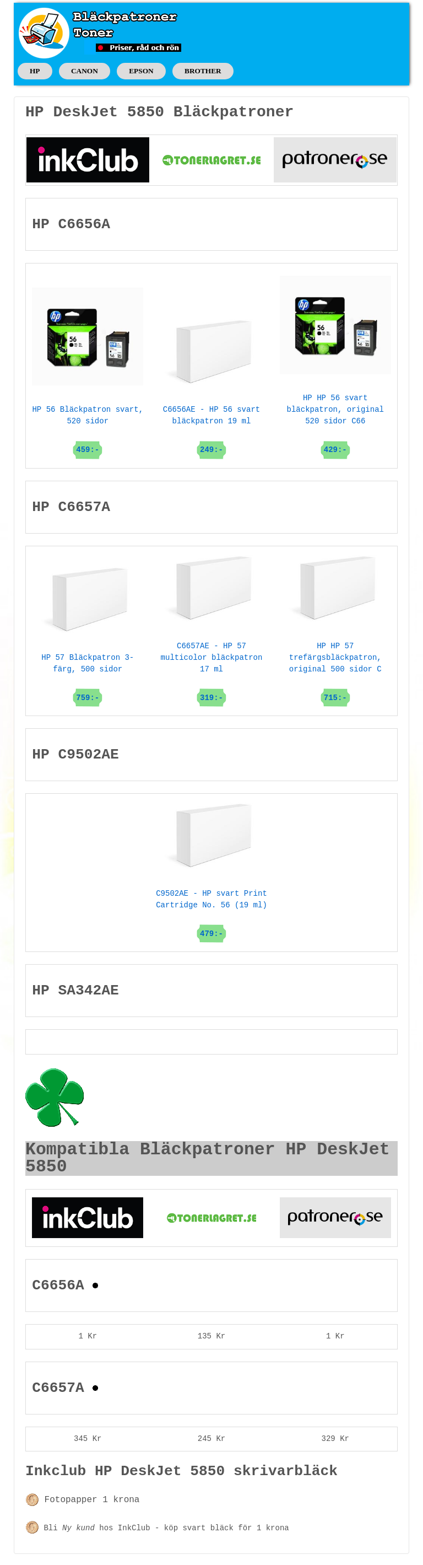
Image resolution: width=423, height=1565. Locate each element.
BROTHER (203, 71)
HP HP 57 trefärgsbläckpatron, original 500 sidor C (335, 644)
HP (35, 71)
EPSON (141, 71)
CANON (84, 71)
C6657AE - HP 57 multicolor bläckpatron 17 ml (212, 644)
